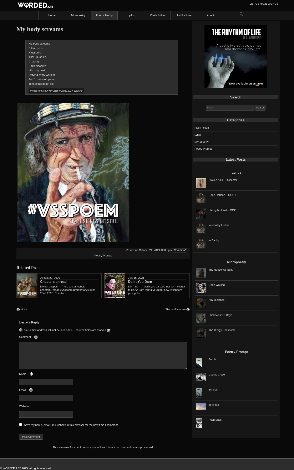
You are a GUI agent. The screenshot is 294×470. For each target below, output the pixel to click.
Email (33, 390)
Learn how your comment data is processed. (127, 447)
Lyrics (131, 15)
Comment (35, 337)
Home (52, 15)
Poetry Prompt (104, 15)
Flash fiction (157, 15)
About (210, 15)
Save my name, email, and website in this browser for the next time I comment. (71, 424)
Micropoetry (78, 15)
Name (33, 374)
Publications (184, 15)
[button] (241, 15)
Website (24, 406)
